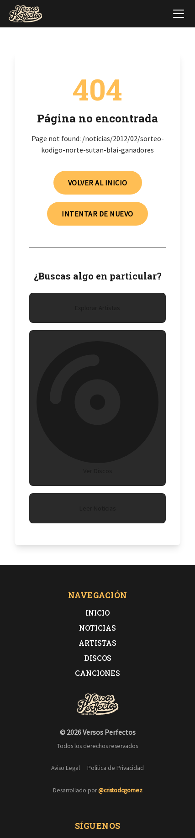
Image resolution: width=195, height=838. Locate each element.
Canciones (97, 673)
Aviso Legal (65, 768)
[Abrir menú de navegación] (178, 13)
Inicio (97, 612)
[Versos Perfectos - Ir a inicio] (25, 14)
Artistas (97, 643)
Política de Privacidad (115, 768)
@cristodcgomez (120, 790)
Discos (97, 658)
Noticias (97, 627)
